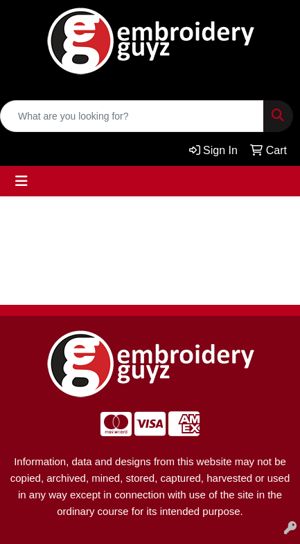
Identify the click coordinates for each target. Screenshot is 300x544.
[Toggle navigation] (21, 181)
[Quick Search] (132, 116)
